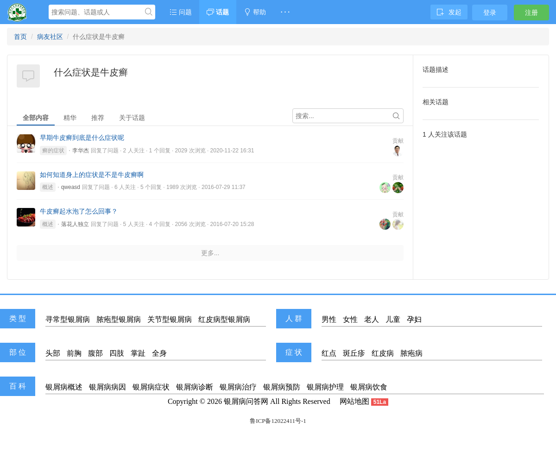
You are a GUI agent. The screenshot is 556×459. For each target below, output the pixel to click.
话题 (218, 12)
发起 (448, 12)
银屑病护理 (325, 387)
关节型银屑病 (169, 319)
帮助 (255, 12)
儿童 (392, 319)
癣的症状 (53, 150)
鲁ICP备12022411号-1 (278, 420)
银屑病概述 (63, 387)
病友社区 (50, 36)
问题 (181, 12)
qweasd (70, 187)
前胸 (74, 353)
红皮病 (383, 353)
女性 (350, 319)
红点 (329, 353)
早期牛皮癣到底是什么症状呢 (82, 137)
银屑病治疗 (238, 387)
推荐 (97, 117)
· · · (285, 12)
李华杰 (80, 150)
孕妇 (414, 319)
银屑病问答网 (246, 401)
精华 (69, 117)
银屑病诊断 (194, 387)
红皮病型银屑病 (224, 319)
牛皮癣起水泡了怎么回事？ (79, 211)
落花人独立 (75, 224)
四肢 (116, 353)
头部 (52, 353)
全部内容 (36, 117)
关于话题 (132, 117)
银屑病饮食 (368, 387)
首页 (20, 36)
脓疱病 (411, 353)
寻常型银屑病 (67, 319)
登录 (489, 12)
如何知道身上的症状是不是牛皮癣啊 (92, 174)
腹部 (95, 353)
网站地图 (354, 401)
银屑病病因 (107, 387)
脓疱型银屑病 (118, 319)
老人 (371, 319)
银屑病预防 (281, 387)
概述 (47, 187)
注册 (531, 12)
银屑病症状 (151, 387)
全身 (159, 353)
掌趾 (138, 353)
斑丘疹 (354, 353)
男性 (329, 319)
